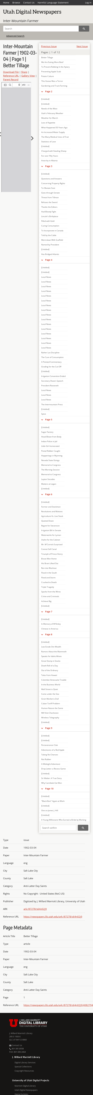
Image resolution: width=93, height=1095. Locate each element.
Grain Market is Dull (50, 698)
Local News (46, 277)
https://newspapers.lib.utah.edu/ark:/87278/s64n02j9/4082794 (58, 1005)
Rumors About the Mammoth (53, 651)
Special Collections (23, 1066)
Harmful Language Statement (53, 2)
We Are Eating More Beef (52, 62)
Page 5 (48, 419)
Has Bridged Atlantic (50, 254)
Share (24, 72)
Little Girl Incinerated (50, 446)
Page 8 (48, 634)
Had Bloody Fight (48, 211)
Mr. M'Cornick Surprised (51, 544)
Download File (11, 72)
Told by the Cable (48, 235)
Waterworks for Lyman (51, 535)
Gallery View (28, 75)
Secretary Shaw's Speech (52, 381)
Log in (88, 2)
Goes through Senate (50, 192)
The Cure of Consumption (52, 357)
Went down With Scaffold (52, 240)
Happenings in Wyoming (51, 455)
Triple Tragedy (47, 587)
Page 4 (48, 259)
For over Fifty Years (49, 156)
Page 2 (48, 91)
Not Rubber (46, 759)
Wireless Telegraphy (50, 717)
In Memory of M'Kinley (51, 624)
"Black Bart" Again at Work (52, 801)
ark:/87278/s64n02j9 (35, 908)
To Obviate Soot (48, 188)
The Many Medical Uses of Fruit (55, 137)
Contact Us (29, 2)
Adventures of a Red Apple (52, 750)
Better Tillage (47, 57)
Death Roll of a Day (49, 665)
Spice (43, 414)
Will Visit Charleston (49, 713)
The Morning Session (50, 469)
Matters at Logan (48, 484)
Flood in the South (49, 572)
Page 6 (48, 494)
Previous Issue (49, 46)
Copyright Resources (24, 1070)
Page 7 (48, 611)
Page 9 (48, 728)
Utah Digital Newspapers (26, 1090)
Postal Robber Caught (50, 451)
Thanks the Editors (49, 207)
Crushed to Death (49, 582)
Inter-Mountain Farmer (21, 21)
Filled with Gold (47, 221)
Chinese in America (49, 628)
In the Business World (50, 684)
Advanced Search (15, 35)
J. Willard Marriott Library (20, 1033)
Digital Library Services (25, 1062)
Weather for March (49, 118)
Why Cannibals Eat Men (51, 783)
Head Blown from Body (51, 436)
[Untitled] (45, 99)
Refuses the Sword (49, 202)
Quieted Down (47, 521)
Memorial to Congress (51, 465)
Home (6, 2)
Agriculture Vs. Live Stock (52, 516)
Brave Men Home (49, 558)
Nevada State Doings (50, 460)
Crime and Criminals (50, 596)
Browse (16, 2)
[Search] (41, 29)
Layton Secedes (48, 479)
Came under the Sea (50, 694)
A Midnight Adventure (50, 764)
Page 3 (48, 166)
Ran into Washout (48, 568)
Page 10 (49, 788)
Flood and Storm (48, 577)
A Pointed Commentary (51, 362)
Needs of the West (49, 108)
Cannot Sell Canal (49, 549)
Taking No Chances (49, 754)
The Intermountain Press (52, 404)
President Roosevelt (49, 385)
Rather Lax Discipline (50, 352)
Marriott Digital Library (25, 1085)
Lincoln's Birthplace (49, 216)
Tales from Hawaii (49, 675)
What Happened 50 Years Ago (54, 127)
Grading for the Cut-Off (51, 366)
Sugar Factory (47, 432)
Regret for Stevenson (50, 525)
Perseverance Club (49, 745)
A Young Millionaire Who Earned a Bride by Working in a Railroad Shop (63, 821)
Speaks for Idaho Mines (51, 656)
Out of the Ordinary (49, 670)
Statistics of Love (48, 141)
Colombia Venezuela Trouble (53, 680)
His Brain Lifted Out (49, 563)
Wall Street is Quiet (49, 689)
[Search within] (58, 828)
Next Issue (82, 46)
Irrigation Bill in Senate (51, 530)
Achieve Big (46, 601)
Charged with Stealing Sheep (53, 151)
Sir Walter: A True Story (51, 778)
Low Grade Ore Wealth (51, 646)
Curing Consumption (50, 225)
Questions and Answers (51, 178)
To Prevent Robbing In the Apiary (55, 67)
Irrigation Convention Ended (53, 376)
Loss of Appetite (48, 122)
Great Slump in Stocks (50, 661)
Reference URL (11, 75)
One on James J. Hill (49, 810)
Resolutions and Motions (52, 511)
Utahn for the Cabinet (50, 539)
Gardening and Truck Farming (54, 85)
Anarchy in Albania (49, 160)
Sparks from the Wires (51, 591)
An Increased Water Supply (53, 132)
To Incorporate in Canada (52, 230)
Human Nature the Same (52, 708)
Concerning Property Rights (53, 183)
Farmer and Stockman (51, 506)
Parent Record (10, 79)
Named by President (50, 244)
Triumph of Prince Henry (52, 554)
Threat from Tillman (50, 197)
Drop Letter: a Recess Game (53, 768)
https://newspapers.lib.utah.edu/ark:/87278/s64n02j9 (53, 916)
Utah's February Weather (52, 113)
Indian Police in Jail (49, 441)
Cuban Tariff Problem (50, 703)
